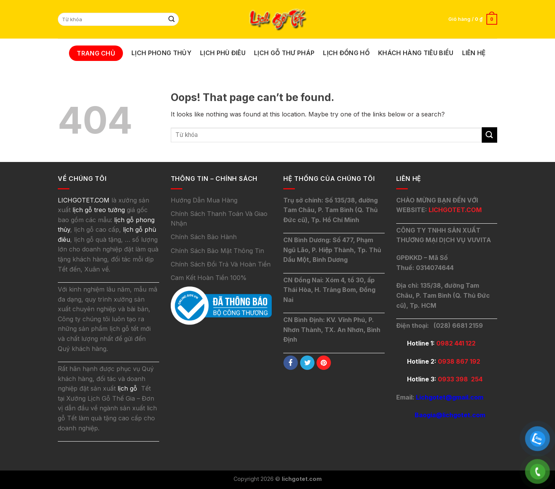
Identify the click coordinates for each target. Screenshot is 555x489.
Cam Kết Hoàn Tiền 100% (209, 278)
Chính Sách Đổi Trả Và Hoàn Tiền (221, 264)
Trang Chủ (96, 53)
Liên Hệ (474, 53)
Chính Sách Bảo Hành (204, 237)
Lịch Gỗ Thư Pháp (284, 53)
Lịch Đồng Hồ (346, 53)
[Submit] (171, 19)
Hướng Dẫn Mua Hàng (204, 200)
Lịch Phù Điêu (223, 53)
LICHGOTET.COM (455, 210)
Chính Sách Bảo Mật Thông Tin (217, 251)
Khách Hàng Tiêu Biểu (415, 53)
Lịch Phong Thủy (161, 53)
